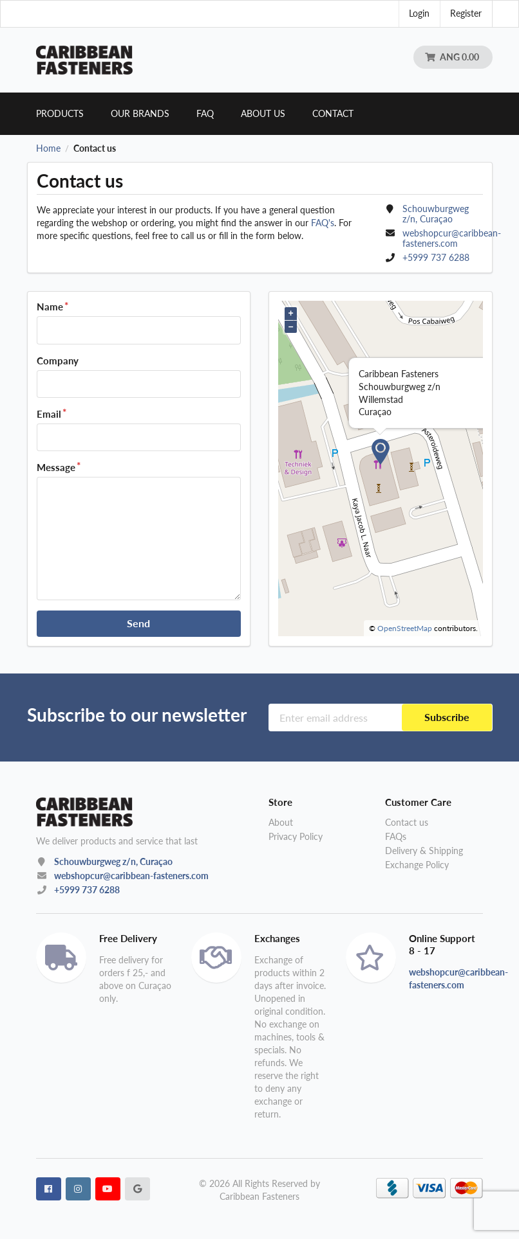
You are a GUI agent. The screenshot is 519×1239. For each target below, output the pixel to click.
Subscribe (446, 717)
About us (263, 113)
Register (466, 13)
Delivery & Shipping (424, 850)
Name (50, 306)
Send (138, 623)
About (281, 822)
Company (58, 360)
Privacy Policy (296, 836)
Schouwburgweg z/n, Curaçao (113, 861)
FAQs (395, 836)
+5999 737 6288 (435, 257)
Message (56, 467)
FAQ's (322, 222)
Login (419, 13)
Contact (333, 113)
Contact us (406, 822)
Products (60, 113)
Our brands (140, 113)
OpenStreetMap (404, 628)
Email (49, 414)
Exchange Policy (417, 864)
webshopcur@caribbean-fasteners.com (451, 238)
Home (48, 148)
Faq (205, 113)
